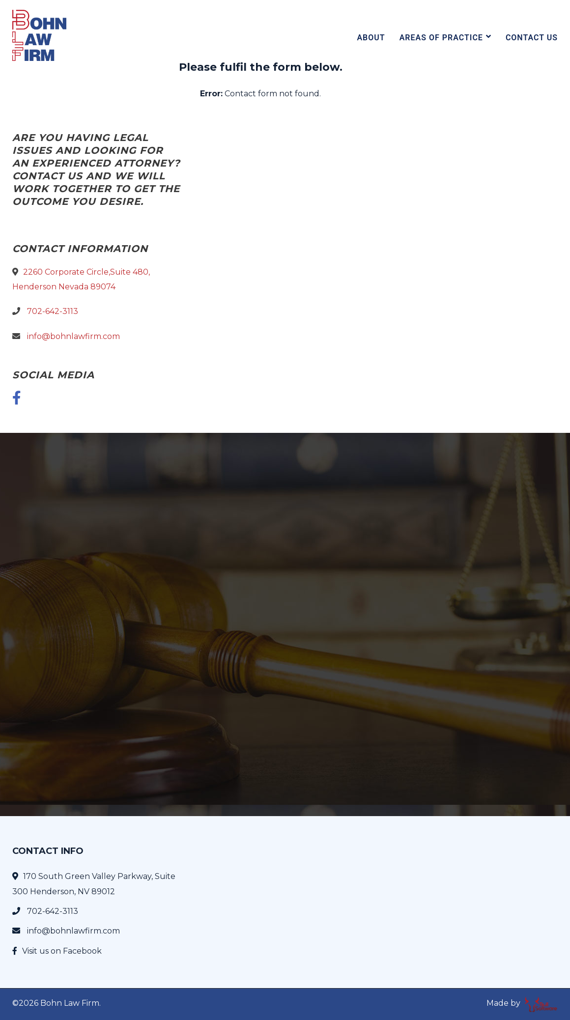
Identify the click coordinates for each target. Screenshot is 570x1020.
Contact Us (532, 37)
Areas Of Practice (441, 37)
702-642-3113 (52, 311)
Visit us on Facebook (62, 951)
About (371, 37)
